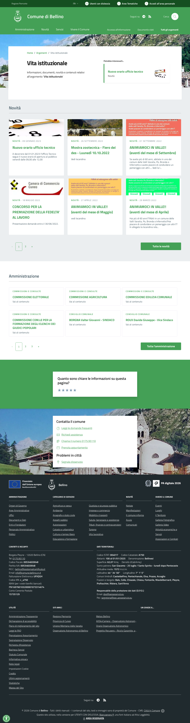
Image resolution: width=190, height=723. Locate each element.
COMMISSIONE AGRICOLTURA (88, 297)
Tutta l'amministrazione (161, 346)
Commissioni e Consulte (27, 291)
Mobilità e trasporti (98, 515)
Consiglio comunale (81, 314)
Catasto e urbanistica (63, 529)
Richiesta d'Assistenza (20, 645)
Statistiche (14, 683)
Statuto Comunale (18, 654)
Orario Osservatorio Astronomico (112, 626)
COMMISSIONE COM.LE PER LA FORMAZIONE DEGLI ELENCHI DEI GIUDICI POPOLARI (34, 324)
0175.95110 (19, 558)
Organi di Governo (18, 505)
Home (30, 53)
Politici (12, 534)
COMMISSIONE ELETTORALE (31, 297)
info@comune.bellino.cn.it (28, 573)
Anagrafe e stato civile (64, 515)
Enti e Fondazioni (17, 524)
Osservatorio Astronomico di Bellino (70, 630)
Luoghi (158, 510)
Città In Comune (152, 710)
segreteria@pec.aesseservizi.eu (116, 598)
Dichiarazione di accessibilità (23, 621)
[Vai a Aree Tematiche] (127, 3)
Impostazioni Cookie (18, 668)
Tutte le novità (161, 246)
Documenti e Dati (17, 520)
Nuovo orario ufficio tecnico (125, 71)
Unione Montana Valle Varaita (68, 626)
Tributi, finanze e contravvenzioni (105, 524)
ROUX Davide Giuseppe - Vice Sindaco (149, 320)
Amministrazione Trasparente (23, 616)
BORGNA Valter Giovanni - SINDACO (91, 320)
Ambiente (57, 510)
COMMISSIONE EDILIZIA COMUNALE (149, 297)
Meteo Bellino (103, 616)
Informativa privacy (18, 659)
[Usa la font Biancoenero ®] (97, 3)
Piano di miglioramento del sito (24, 626)
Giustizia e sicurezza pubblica (103, 505)
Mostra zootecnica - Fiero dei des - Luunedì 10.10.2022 (93, 150)
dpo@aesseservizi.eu (113, 594)
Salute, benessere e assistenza (104, 520)
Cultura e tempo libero (64, 534)
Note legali (14, 664)
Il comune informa (135, 515)
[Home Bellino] (38, 16)
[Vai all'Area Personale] (159, 3)
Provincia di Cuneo (62, 621)
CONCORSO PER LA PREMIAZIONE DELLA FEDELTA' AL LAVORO (36, 212)
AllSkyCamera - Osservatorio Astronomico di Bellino (122, 621)
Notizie (129, 505)
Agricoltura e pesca (62, 505)
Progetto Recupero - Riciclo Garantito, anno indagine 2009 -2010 (128, 630)
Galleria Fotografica (164, 520)
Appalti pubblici (60, 520)
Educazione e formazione (65, 539)
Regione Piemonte (62, 616)
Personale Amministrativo (21, 529)
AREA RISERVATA (93, 718)
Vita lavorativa (96, 534)
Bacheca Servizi (16, 649)
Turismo (92, 529)
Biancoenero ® (106, 714)
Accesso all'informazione (118, 29)
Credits (12, 673)
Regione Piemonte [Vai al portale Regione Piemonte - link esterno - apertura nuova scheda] (19, 3)
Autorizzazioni (59, 524)
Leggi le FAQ (15, 630)
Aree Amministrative (19, 510)
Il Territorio (160, 515)
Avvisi (129, 520)
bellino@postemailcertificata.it (30, 569)
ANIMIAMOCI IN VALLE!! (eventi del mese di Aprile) (149, 209)
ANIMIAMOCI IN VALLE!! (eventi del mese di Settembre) (153, 150)
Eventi (158, 505)
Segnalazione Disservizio (21, 640)
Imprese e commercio (99, 510)
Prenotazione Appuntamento (23, 635)
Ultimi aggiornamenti (19, 678)
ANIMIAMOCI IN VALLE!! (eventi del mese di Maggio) (92, 209)
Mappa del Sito (16, 688)
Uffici (11, 515)
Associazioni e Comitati (166, 539)
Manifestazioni (133, 510)
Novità (16, 141)
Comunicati (131, 524)
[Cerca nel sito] (174, 16)
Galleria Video (162, 524)
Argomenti (41, 53)
